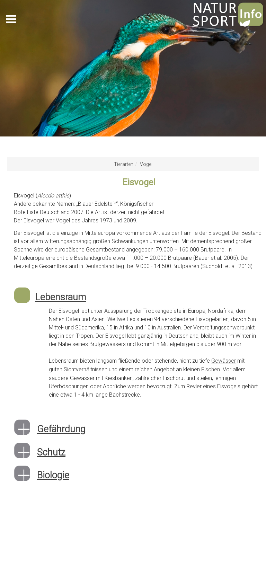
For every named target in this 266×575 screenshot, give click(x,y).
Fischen (210, 368)
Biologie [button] (53, 474)
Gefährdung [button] (61, 428)
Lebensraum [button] (60, 297)
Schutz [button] (51, 451)
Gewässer (223, 360)
